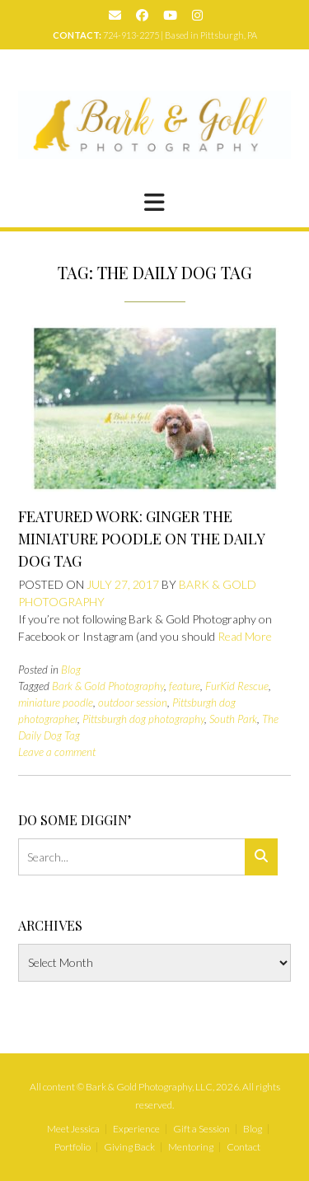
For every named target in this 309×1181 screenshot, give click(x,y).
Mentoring (190, 1147)
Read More (245, 636)
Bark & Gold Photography (108, 686)
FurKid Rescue (237, 686)
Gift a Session (201, 1129)
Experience (136, 1129)
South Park (233, 719)
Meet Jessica (73, 1129)
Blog (71, 669)
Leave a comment (57, 752)
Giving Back (129, 1147)
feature (184, 686)
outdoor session (132, 702)
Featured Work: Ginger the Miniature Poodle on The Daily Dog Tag (141, 538)
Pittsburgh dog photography (143, 719)
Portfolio (72, 1147)
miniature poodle (55, 702)
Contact (243, 1147)
